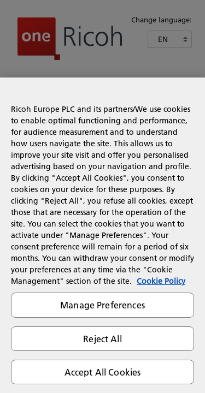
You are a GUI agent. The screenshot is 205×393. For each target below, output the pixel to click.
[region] (102, 235)
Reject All (102, 338)
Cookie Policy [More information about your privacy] (161, 281)
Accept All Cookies (103, 372)
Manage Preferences (102, 305)
